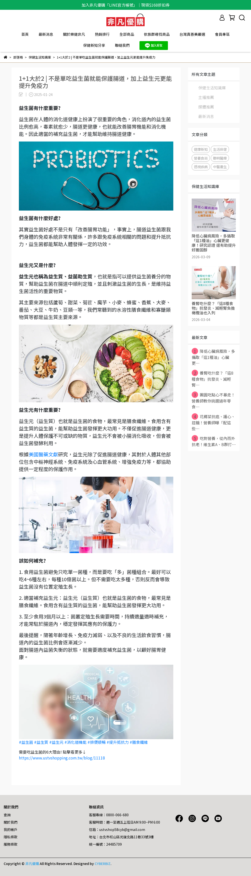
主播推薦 (206, 97)
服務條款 (10, 844)
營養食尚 (201, 158)
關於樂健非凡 (74, 34)
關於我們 (10, 822)
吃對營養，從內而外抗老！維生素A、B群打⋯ (214, 441)
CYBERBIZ (103, 863)
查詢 (7, 814)
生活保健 (220, 149)
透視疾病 (201, 166)
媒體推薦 (206, 107)
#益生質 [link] (41, 742)
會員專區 (222, 34)
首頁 (25, 34)
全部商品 (126, 34)
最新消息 (45, 34)
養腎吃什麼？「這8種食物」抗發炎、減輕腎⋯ (212, 379)
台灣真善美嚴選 (192, 34)
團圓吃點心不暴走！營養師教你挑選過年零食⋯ (213, 400)
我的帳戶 (10, 829)
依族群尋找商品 (157, 34)
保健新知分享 (94, 45)
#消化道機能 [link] (75, 742)
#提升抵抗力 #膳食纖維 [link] (127, 742)
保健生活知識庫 (212, 88)
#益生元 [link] (56, 742)
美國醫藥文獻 (43, 454)
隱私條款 (10, 836)
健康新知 (201, 149)
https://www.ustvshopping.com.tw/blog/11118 (62, 758)
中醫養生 (220, 166)
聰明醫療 (220, 158)
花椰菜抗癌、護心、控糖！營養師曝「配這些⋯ (213, 422)
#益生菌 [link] (26, 742)
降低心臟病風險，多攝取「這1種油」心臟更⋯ (213, 357)
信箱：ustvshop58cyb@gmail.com (117, 829)
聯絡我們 (122, 45)
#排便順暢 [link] (97, 742)
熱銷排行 (102, 34)
